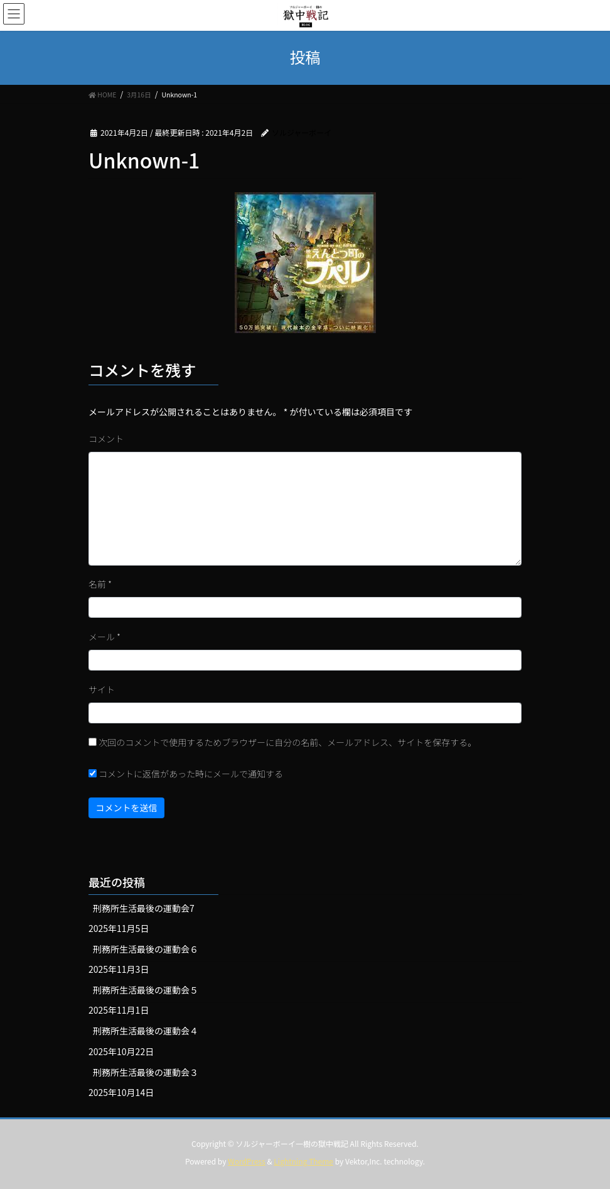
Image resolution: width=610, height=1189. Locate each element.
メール (104, 636)
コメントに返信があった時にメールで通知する (185, 773)
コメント (106, 438)
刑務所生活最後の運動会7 (144, 908)
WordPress (246, 1161)
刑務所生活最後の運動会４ (145, 1030)
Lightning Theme (303, 1161)
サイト (101, 689)
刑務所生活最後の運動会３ (145, 1072)
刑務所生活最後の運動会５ (145, 990)
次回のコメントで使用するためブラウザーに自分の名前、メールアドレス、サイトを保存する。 (287, 742)
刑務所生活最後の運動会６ (145, 949)
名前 (100, 584)
